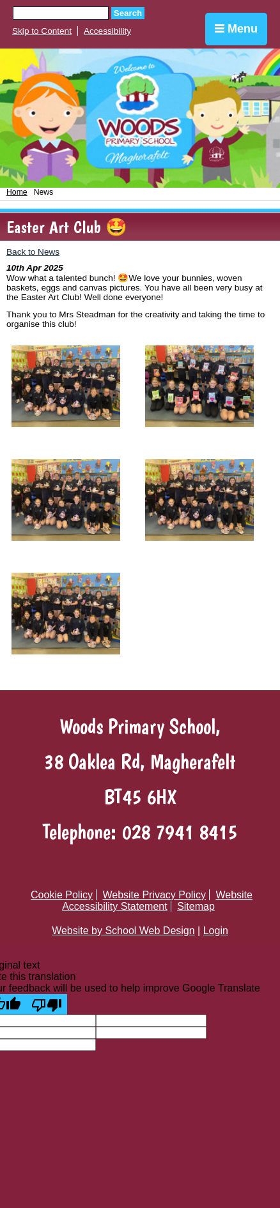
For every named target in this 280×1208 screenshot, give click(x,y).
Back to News (32, 252)
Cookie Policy (62, 894)
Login (215, 930)
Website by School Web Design (123, 930)
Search (128, 13)
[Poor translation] (46, 1004)
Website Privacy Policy (154, 894)
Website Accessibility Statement (157, 900)
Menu (236, 28)
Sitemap (196, 906)
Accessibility (107, 31)
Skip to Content (42, 31)
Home (16, 192)
